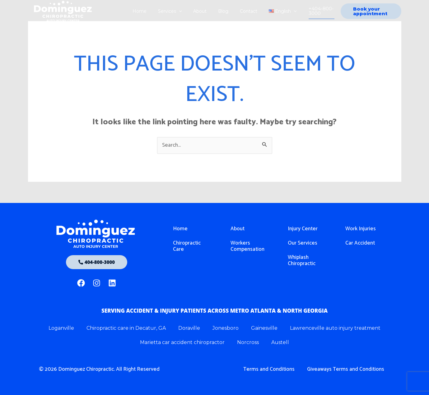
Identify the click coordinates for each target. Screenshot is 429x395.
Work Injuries (360, 228)
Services (174, 11)
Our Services (302, 243)
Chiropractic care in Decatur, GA (126, 328)
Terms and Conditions (269, 369)
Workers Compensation (247, 246)
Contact (244, 11)
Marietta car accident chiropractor (182, 342)
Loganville (61, 328)
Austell (280, 342)
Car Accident (360, 243)
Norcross (248, 342)
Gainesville (264, 328)
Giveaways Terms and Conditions (345, 369)
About (201, 11)
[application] (183, 11)
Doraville (189, 328)
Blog (222, 11)
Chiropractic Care (187, 246)
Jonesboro (225, 328)
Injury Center (303, 228)
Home (146, 11)
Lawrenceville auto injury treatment (335, 328)
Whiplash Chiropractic (301, 260)
